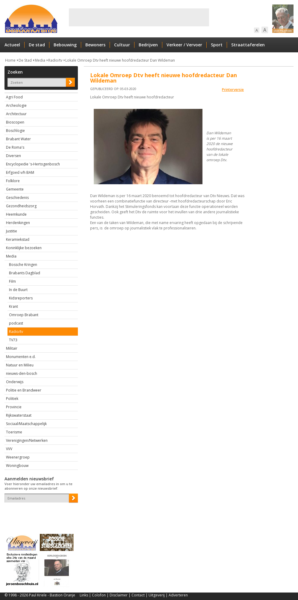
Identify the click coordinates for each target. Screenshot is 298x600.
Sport (217, 45)
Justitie (11, 231)
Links (84, 595)
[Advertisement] (139, 17)
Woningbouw (17, 465)
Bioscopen (15, 122)
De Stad (25, 60)
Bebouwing (65, 45)
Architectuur (16, 113)
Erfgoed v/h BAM (20, 172)
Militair (11, 348)
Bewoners (95, 45)
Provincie (14, 406)
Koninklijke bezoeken (24, 247)
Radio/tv (55, 60)
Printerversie (233, 89)
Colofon (99, 595)
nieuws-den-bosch (21, 373)
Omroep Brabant (23, 314)
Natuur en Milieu (20, 365)
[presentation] (39, 513)
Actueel (12, 45)
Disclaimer (119, 595)
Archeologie (16, 105)
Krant (13, 306)
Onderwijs (14, 381)
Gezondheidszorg (21, 205)
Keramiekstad (17, 239)
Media (40, 60)
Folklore (13, 180)
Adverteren (178, 595)
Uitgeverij (157, 595)
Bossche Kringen (23, 264)
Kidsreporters (21, 298)
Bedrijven (148, 45)
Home (10, 60)
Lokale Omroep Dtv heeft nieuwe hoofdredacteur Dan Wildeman (120, 60)
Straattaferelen (248, 45)
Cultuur (122, 45)
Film (12, 281)
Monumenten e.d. (21, 356)
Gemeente (15, 189)
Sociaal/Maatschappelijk (26, 423)
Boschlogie (15, 130)
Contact (138, 595)
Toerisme (14, 432)
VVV (9, 448)
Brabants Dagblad (24, 272)
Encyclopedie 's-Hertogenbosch (33, 164)
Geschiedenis (17, 197)
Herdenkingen (18, 222)
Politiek (12, 398)
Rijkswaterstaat (18, 415)
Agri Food (14, 97)
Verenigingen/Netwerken (27, 440)
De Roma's (15, 147)
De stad (37, 45)
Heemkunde (16, 214)
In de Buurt (18, 289)
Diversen (13, 155)
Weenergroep (18, 457)
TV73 (13, 339)
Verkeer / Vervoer (184, 45)
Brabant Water (18, 138)
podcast (16, 323)
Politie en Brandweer (23, 390)
